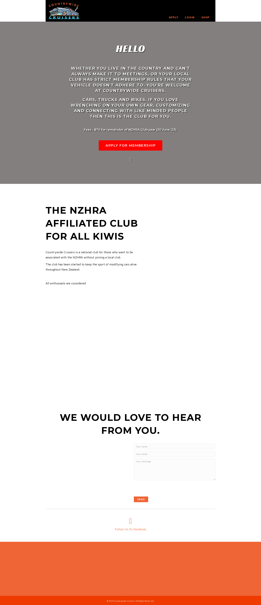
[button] (130, 145)
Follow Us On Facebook (130, 529)
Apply (173, 17)
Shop (205, 17)
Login (190, 17)
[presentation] (159, 488)
